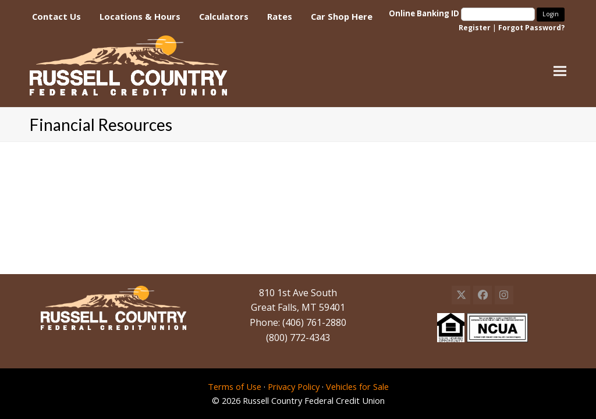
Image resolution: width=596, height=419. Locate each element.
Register (475, 28)
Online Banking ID (463, 13)
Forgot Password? (531, 28)
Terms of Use (234, 386)
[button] (560, 71)
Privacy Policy (294, 386)
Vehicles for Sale (357, 386)
